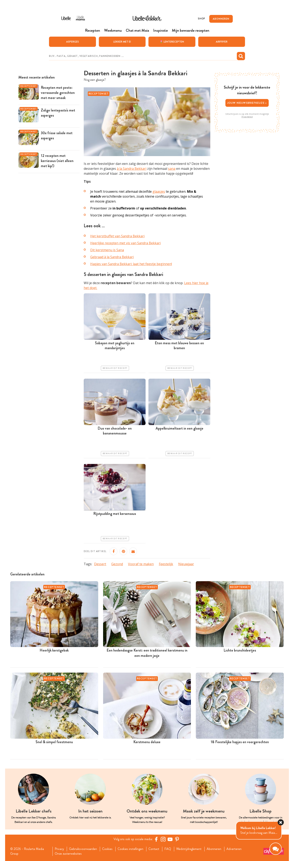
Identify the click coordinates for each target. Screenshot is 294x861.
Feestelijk (166, 564)
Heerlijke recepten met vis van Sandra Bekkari (125, 243)
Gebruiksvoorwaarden (83, 849)
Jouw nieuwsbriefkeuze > (247, 103)
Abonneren (214, 849)
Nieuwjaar (186, 564)
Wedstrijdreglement (189, 849)
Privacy (59, 849)
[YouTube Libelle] (170, 839)
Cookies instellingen (130, 849)
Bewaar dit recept (115, 368)
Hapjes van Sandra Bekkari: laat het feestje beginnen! (131, 264)
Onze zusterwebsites (68, 853)
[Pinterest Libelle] (177, 839)
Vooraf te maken (141, 564)
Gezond (117, 564)
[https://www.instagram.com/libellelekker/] (163, 839)
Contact (153, 849)
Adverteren (234, 849)
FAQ (167, 849)
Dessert (100, 564)
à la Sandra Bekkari (131, 168)
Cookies (107, 849)
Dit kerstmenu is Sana (107, 250)
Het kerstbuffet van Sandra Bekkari (117, 236)
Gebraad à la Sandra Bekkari (112, 257)
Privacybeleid (247, 116)
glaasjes (159, 191)
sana (171, 168)
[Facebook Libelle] (156, 839)
